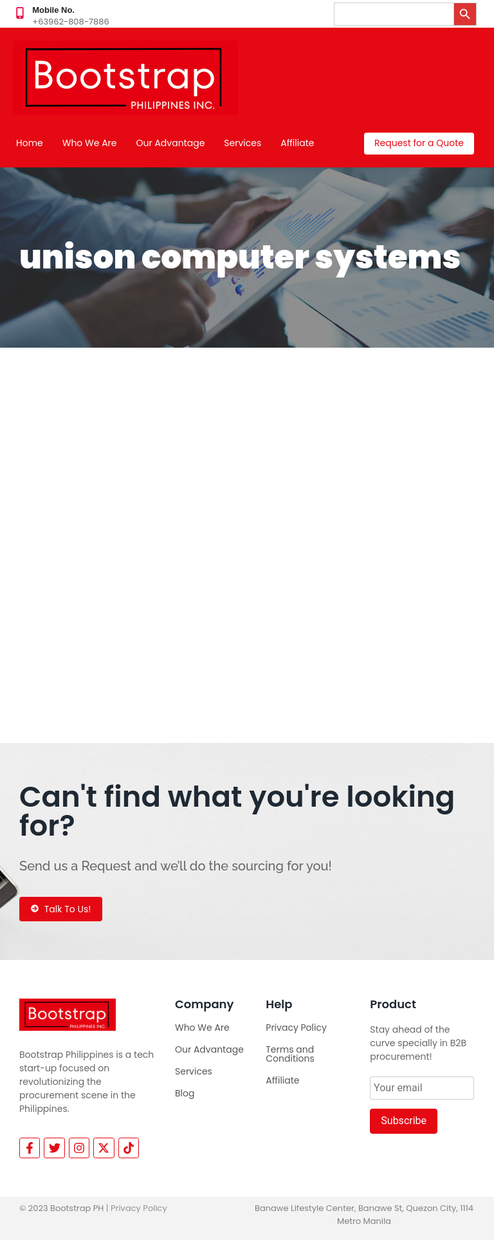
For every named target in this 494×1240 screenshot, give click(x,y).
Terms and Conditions (290, 1054)
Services (242, 142)
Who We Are (89, 142)
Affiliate (297, 142)
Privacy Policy (296, 1027)
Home (29, 142)
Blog (184, 1093)
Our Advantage (170, 142)
